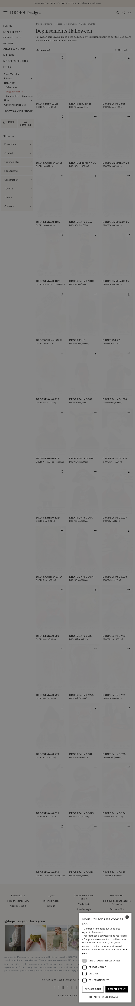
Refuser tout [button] (93, 989)
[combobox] (127, 917)
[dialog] (105, 957)
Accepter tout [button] (117, 989)
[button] (105, 997)
